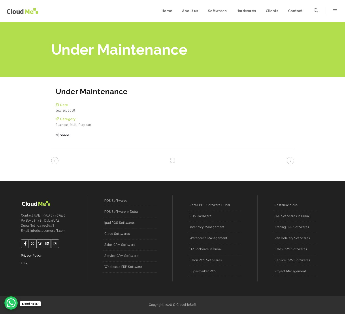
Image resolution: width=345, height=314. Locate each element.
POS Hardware (200, 216)
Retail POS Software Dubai (210, 205)
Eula (24, 263)
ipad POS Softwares (119, 222)
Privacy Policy (31, 255)
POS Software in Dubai (121, 211)
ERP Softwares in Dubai (292, 216)
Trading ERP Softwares (292, 227)
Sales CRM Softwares (291, 249)
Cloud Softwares (117, 234)
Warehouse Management (208, 238)
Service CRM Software (121, 256)
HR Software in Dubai (205, 249)
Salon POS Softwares (206, 260)
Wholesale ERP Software (123, 267)
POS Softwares (115, 200)
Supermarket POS (203, 271)
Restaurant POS (286, 205)
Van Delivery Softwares (292, 238)
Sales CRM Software (119, 245)
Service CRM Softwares (292, 260)
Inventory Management (207, 227)
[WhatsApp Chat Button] (11, 303)
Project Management (290, 271)
